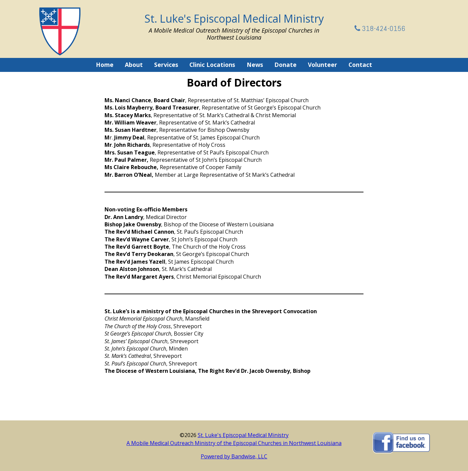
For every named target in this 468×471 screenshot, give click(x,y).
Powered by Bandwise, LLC (234, 456)
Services (166, 65)
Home (105, 65)
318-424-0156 (379, 28)
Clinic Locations (212, 65)
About (134, 65)
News (255, 65)
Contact (360, 65)
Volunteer (322, 65)
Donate (285, 65)
